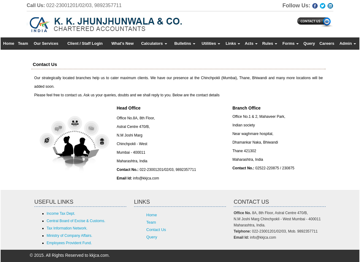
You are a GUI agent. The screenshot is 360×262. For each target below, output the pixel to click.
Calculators (154, 43)
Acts (251, 43)
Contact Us (156, 229)
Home (8, 43)
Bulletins (184, 43)
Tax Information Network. (67, 228)
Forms (290, 43)
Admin (347, 43)
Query (309, 43)
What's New (122, 43)
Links (233, 43)
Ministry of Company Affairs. (69, 235)
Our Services (46, 43)
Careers (327, 43)
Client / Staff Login (85, 43)
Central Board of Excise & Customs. (76, 221)
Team (23, 43)
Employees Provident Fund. (69, 243)
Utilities (210, 43)
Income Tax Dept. (61, 213)
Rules (269, 43)
